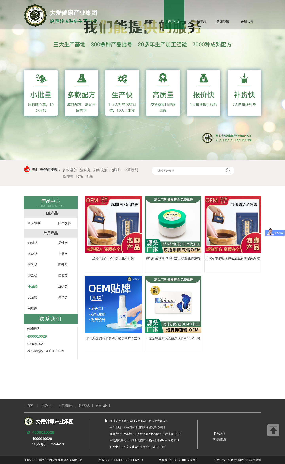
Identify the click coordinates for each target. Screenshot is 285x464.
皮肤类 (63, 253)
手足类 (32, 286)
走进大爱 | (104, 405)
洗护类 (63, 286)
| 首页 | (32, 405)
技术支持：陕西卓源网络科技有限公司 (237, 460)
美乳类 (32, 264)
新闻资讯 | (87, 405)
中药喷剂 (131, 170)
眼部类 (32, 275)
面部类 (63, 264)
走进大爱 (247, 21)
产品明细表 (198, 21)
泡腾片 (115, 170)
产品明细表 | (69, 405)
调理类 (32, 308)
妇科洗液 (100, 170)
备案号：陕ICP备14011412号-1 (178, 460)
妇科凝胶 (70, 170)
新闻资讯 (223, 21)
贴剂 (89, 177)
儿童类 (32, 297)
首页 (150, 21)
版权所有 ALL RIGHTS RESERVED (121, 460)
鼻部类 (32, 253)
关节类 (63, 297)
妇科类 (32, 243)
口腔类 (63, 275)
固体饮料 (64, 223)
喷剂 (80, 177)
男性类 (63, 243)
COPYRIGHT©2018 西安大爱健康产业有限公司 (53, 460)
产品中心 (174, 21)
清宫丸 (85, 170)
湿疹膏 (68, 177)
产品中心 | (50, 405)
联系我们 (50, 318)
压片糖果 (34, 223)
